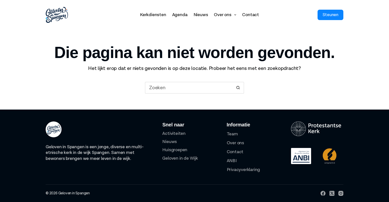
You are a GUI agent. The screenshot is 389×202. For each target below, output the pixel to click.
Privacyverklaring (243, 170)
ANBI (232, 161)
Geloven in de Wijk (180, 158)
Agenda (180, 15)
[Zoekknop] (238, 88)
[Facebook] (323, 193)
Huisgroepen (174, 150)
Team (232, 134)
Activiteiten (174, 133)
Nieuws (201, 15)
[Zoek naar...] (188, 88)
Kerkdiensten (153, 15)
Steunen (330, 15)
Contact (250, 15)
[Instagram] (340, 193)
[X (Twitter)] (331, 193)
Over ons (226, 15)
